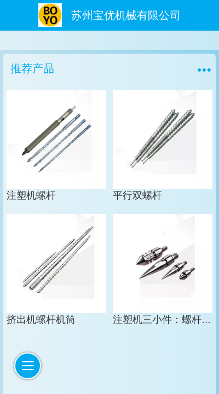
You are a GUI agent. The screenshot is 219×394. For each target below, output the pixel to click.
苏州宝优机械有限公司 (126, 15)
